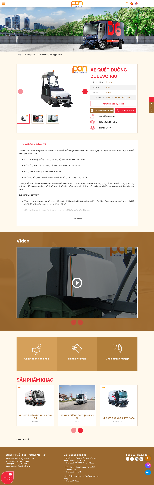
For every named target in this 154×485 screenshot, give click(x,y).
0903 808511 (75, 481)
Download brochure (102, 110)
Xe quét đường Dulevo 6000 (119, 418)
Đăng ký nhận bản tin (7, 476)
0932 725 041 (75, 472)
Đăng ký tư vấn (77, 358)
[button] (85, 91)
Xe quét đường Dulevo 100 (34, 144)
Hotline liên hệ (125, 110)
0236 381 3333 (76, 463)
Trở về (23, 439)
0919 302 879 (88, 463)
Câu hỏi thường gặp (117, 358)
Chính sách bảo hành (36, 358)
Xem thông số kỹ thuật (113, 104)
